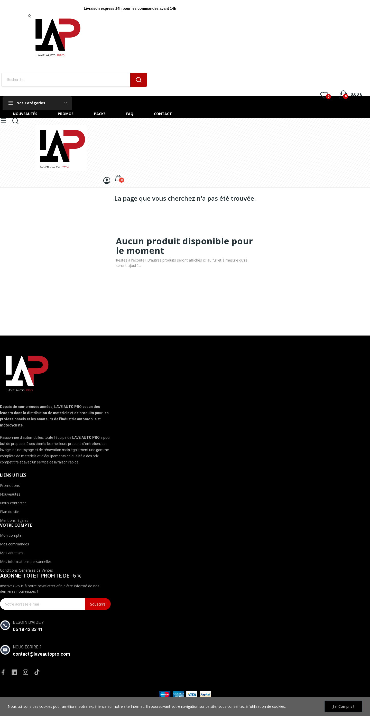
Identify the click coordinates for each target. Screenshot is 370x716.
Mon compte (11, 535)
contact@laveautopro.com (41, 654)
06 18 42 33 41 (28, 629)
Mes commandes (14, 544)
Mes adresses (11, 552)
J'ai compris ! (343, 706)
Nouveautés (10, 494)
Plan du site (9, 511)
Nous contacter (13, 502)
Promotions (10, 485)
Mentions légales (14, 520)
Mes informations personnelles (26, 561)
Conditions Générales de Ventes (26, 570)
